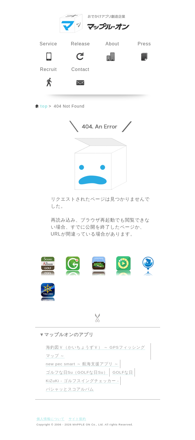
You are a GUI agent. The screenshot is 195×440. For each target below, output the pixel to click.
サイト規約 (77, 419)
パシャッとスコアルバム (70, 389)
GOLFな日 (122, 372)
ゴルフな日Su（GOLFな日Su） (77, 372)
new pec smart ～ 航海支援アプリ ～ (82, 364)
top (44, 106)
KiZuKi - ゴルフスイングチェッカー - (82, 381)
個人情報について (51, 419)
